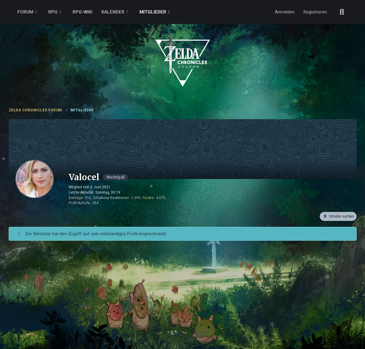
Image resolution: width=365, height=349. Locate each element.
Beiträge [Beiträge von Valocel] (76, 198)
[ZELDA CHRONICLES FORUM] (183, 54)
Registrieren (315, 12)
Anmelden (285, 12)
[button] (338, 216)
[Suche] (341, 11)
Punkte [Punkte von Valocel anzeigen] (148, 198)
